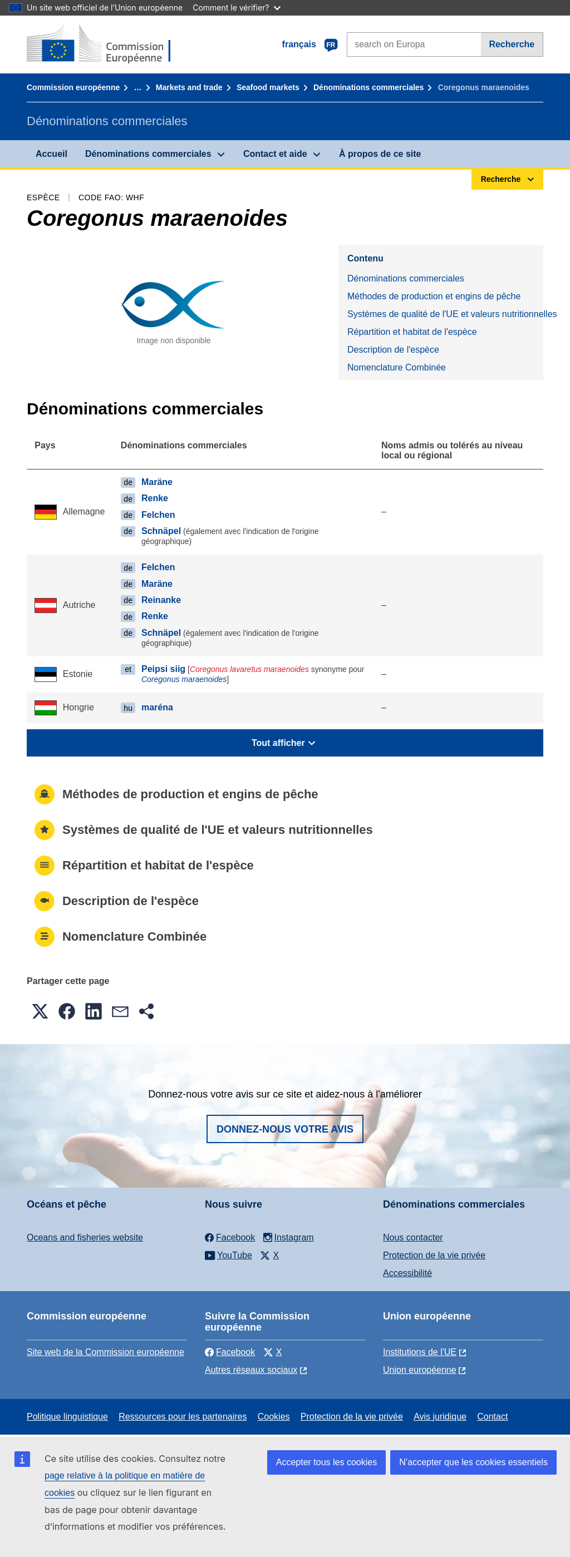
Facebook (230, 1352)
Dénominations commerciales (368, 87)
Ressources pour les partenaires (183, 1416)
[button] (40, 1011)
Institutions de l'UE (419, 1352)
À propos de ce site (380, 154)
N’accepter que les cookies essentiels (473, 1462)
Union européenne (419, 1370)
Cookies (274, 1416)
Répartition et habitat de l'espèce (412, 332)
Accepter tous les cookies (326, 1462)
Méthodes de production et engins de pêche (433, 296)
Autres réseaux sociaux (251, 1370)
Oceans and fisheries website (85, 1237)
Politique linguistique (67, 1416)
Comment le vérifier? (236, 7)
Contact (492, 1416)
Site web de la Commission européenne (105, 1352)
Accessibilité (407, 1273)
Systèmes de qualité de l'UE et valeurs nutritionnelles (445, 314)
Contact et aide (275, 154)
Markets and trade (189, 87)
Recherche (511, 44)
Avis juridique (440, 1416)
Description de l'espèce (393, 349)
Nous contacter (413, 1237)
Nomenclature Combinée (396, 367)
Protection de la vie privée (434, 1255)
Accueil (51, 154)
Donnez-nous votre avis (285, 1129)
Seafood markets (268, 87)
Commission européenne (73, 87)
